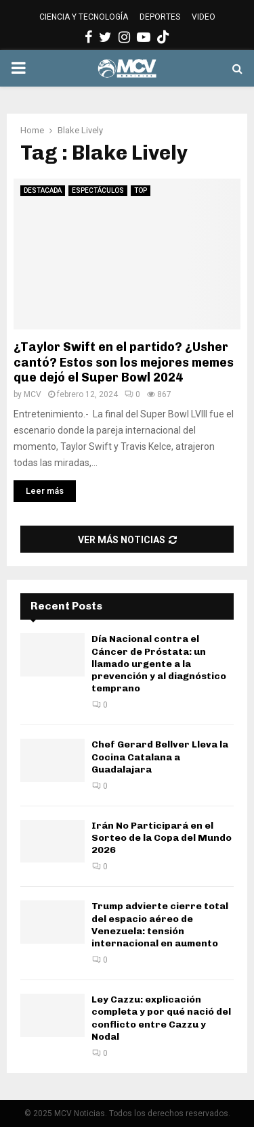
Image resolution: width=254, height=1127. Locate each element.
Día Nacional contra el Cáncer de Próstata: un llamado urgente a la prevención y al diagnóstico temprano (158, 663)
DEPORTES (160, 17)
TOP (140, 190)
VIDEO (203, 17)
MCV (32, 394)
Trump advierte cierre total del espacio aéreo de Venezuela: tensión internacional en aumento (159, 924)
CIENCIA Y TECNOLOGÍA (83, 17)
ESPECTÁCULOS (98, 190)
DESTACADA (43, 190)
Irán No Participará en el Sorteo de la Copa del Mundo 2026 (161, 838)
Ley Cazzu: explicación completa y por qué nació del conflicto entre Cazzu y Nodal (161, 1018)
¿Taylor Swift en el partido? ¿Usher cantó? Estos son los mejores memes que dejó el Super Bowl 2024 (124, 362)
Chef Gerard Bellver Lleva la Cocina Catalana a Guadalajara (159, 757)
